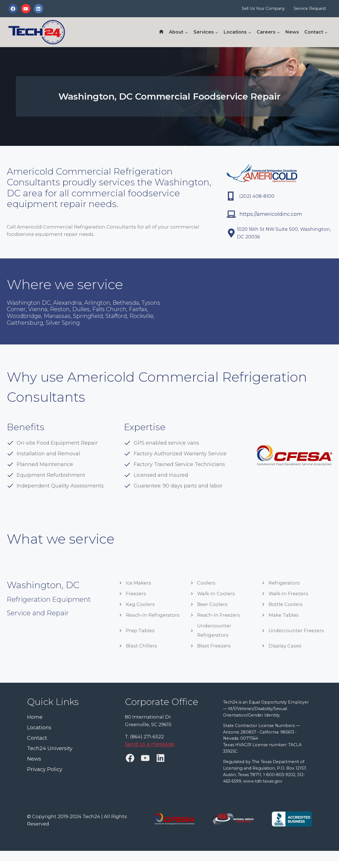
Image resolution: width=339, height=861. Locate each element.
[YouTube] (25, 8)
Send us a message (149, 747)
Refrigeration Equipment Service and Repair (60, 613)
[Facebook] (12, 8)
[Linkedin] (38, 8)
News (292, 32)
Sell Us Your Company (263, 8)
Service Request (310, 8)
